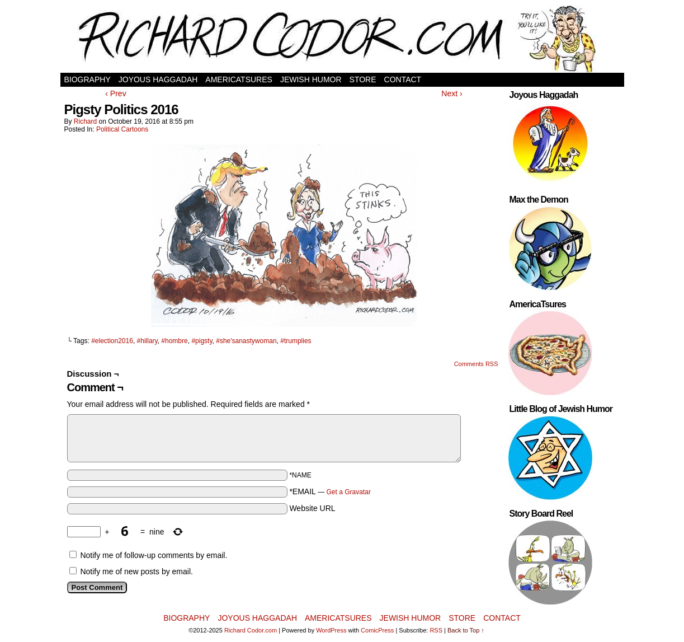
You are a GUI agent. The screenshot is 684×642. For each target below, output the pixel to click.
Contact (403, 79)
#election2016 (112, 341)
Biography (87, 79)
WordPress (331, 630)
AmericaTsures (238, 79)
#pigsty (201, 341)
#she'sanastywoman (246, 341)
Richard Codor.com (250, 630)
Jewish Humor (311, 79)
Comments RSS (476, 363)
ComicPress (377, 630)
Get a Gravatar (349, 492)
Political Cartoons (122, 129)
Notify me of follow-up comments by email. (153, 555)
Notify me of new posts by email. (136, 571)
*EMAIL (330, 491)
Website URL (312, 508)
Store (363, 79)
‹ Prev (115, 93)
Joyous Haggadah (158, 79)
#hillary (147, 341)
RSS (436, 630)
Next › (451, 93)
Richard (85, 121)
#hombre (174, 341)
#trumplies (295, 341)
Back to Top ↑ (465, 630)
